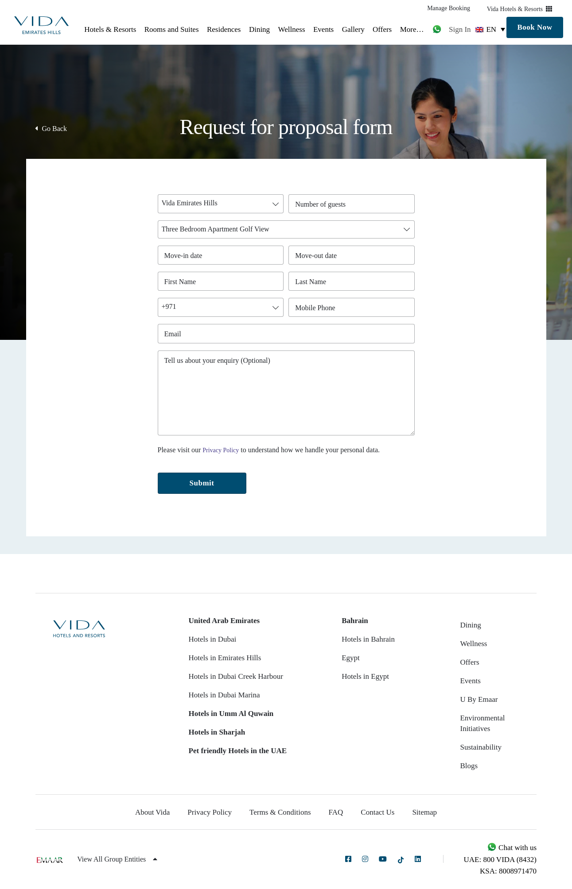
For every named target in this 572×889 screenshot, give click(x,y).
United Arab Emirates (224, 620)
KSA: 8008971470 (508, 871)
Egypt (351, 658)
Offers (382, 29)
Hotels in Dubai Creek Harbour (236, 676)
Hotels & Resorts (110, 29)
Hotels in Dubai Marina (224, 695)
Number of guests (322, 204)
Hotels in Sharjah (217, 732)
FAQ (336, 812)
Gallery (353, 29)
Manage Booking (448, 8)
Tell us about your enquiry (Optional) (217, 360)
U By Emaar (479, 699)
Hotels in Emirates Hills (225, 658)
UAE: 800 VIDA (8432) (500, 859)
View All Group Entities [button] (117, 859)
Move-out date (316, 255)
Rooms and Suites (171, 29)
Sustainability (481, 747)
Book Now (534, 27)
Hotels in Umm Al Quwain (231, 713)
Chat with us (512, 847)
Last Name (313, 281)
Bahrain (355, 620)
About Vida (152, 812)
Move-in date (183, 255)
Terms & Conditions (280, 812)
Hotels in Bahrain (368, 639)
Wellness (291, 29)
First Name (182, 281)
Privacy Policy (220, 450)
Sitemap (424, 812)
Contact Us (377, 812)
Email (175, 334)
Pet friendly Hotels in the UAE (238, 751)
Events (323, 29)
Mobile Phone (317, 308)
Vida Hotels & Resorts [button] (519, 9)
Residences (224, 29)
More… (412, 29)
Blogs (469, 766)
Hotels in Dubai (213, 639)
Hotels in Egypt (365, 676)
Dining (259, 29)
